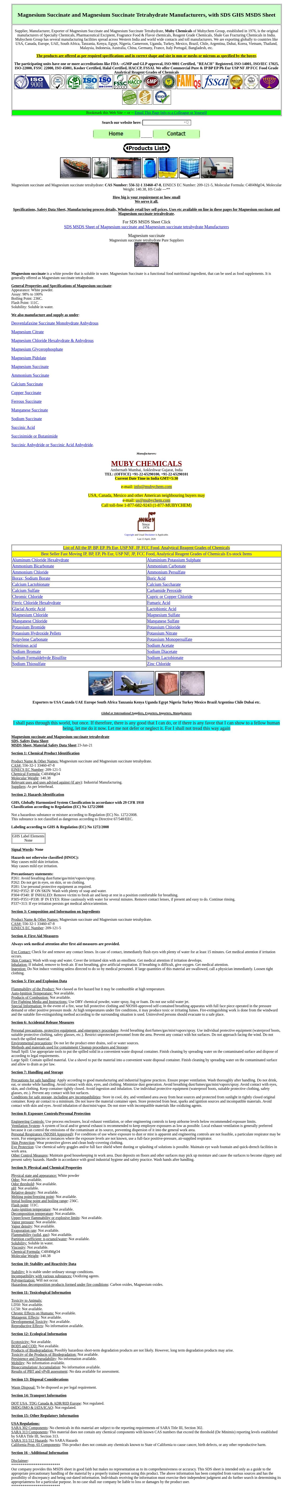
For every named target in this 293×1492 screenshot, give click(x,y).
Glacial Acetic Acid (28, 608)
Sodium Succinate (26, 418)
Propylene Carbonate (30, 639)
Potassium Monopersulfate (169, 639)
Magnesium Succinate (30, 366)
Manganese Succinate (29, 410)
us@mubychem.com (153, 500)
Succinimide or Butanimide (34, 436)
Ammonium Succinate (30, 375)
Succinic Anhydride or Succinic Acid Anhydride (52, 445)
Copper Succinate (26, 392)
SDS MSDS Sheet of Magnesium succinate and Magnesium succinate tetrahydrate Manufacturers (146, 227)
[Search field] (166, 122)
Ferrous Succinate (26, 401)
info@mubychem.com (153, 486)
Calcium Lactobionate (30, 584)
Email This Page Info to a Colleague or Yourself (171, 113)
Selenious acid (24, 645)
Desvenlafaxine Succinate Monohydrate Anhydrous (54, 323)
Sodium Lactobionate (165, 657)
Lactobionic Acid (161, 608)
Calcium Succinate (27, 384)
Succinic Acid (23, 427)
